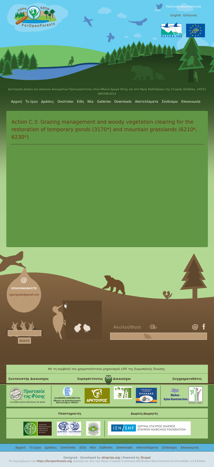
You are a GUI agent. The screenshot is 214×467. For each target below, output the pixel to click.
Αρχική (16, 102)
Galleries (104, 102)
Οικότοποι (66, 102)
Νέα (90, 102)
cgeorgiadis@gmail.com (24, 294)
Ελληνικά (190, 15)
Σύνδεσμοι (170, 102)
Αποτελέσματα (146, 102)
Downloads (122, 102)
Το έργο (31, 102)
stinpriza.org (110, 457)
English (176, 15)
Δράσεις (47, 102)
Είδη (80, 102)
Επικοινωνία (191, 102)
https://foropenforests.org (54, 461)
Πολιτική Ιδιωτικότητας (183, 6)
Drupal (146, 457)
